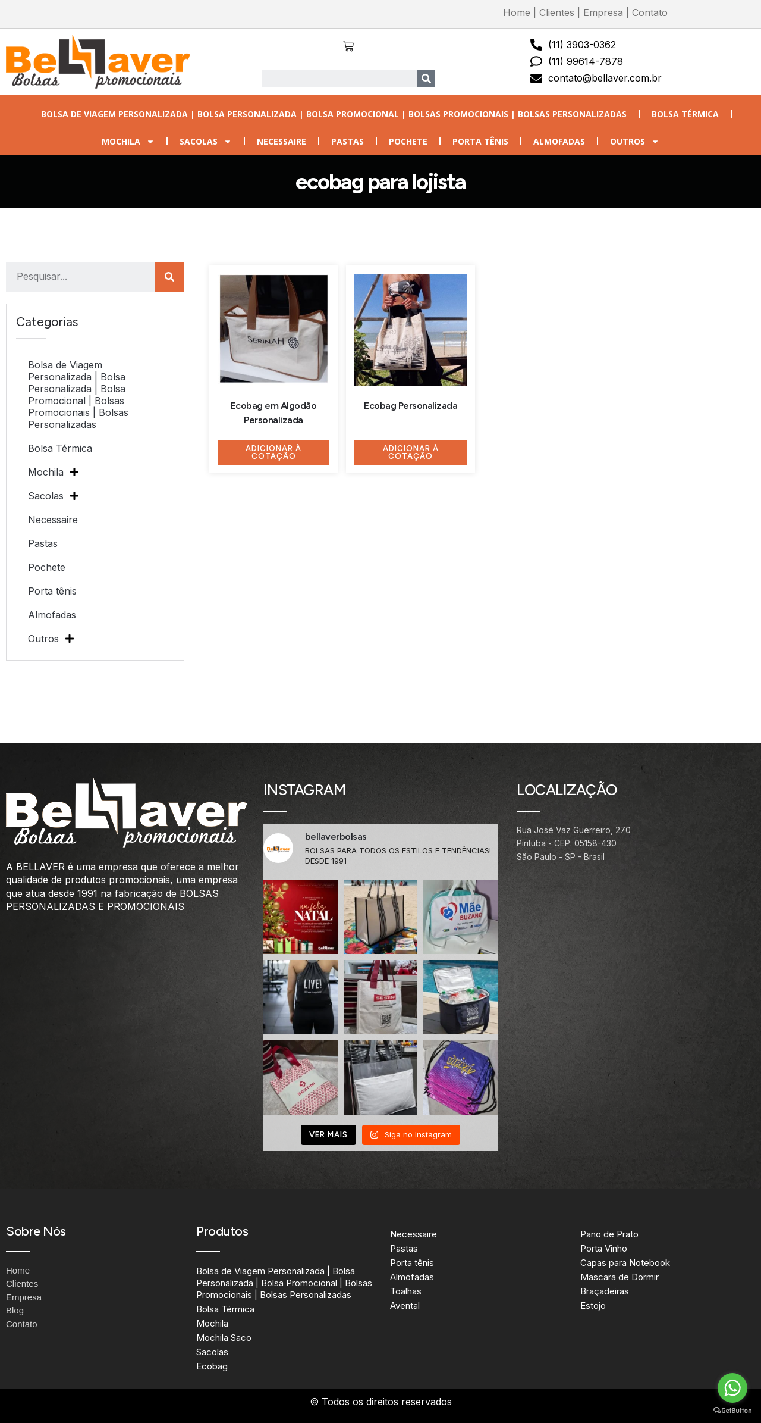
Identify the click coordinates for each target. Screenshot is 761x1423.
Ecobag (212, 1366)
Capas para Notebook (625, 1262)
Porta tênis (480, 141)
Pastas (347, 141)
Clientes (556, 12)
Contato (650, 12)
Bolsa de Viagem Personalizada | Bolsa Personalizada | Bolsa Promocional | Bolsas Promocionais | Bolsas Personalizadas (334, 114)
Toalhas (406, 1291)
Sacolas (206, 142)
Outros (634, 142)
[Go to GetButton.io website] (732, 1411)
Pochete (408, 141)
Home (516, 12)
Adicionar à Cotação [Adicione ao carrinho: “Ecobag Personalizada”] (411, 452)
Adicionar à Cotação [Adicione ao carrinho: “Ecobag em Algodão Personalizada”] (273, 452)
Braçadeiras (604, 1291)
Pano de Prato (609, 1234)
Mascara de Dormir (619, 1277)
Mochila (128, 142)
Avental (405, 1305)
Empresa (603, 12)
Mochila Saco (223, 1337)
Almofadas (559, 141)
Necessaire (281, 141)
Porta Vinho (603, 1248)
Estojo (593, 1305)
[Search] (426, 78)
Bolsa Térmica (685, 114)
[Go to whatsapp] (732, 1388)
